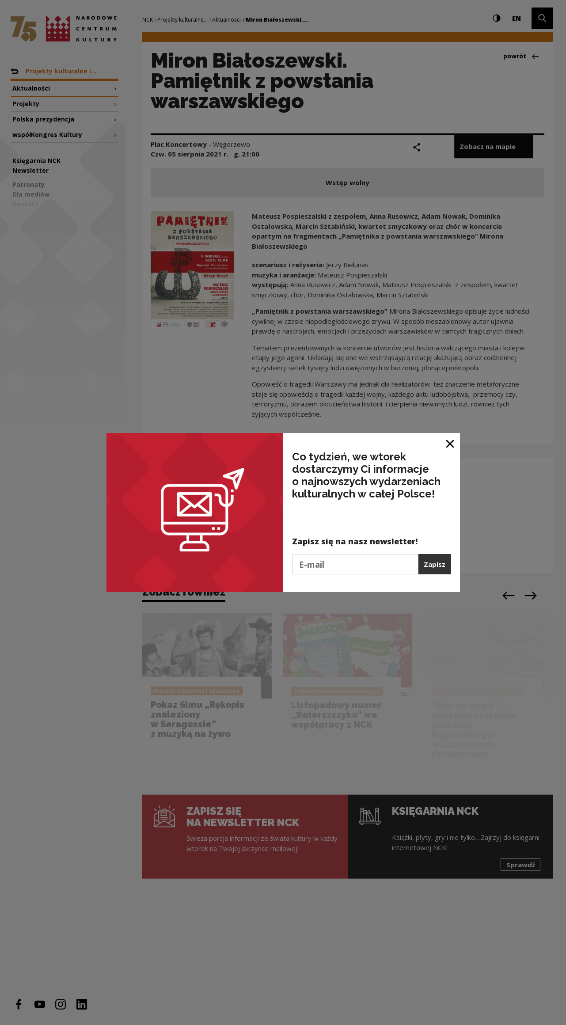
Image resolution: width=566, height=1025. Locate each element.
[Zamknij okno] (450, 443)
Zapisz (434, 564)
